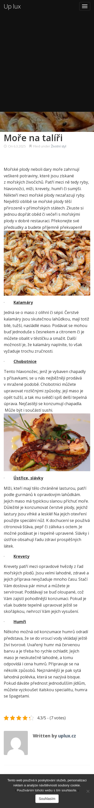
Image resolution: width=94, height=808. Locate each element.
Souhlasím (47, 799)
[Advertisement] (47, 62)
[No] (87, 791)
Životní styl (58, 146)
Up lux (12, 6)
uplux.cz (67, 736)
